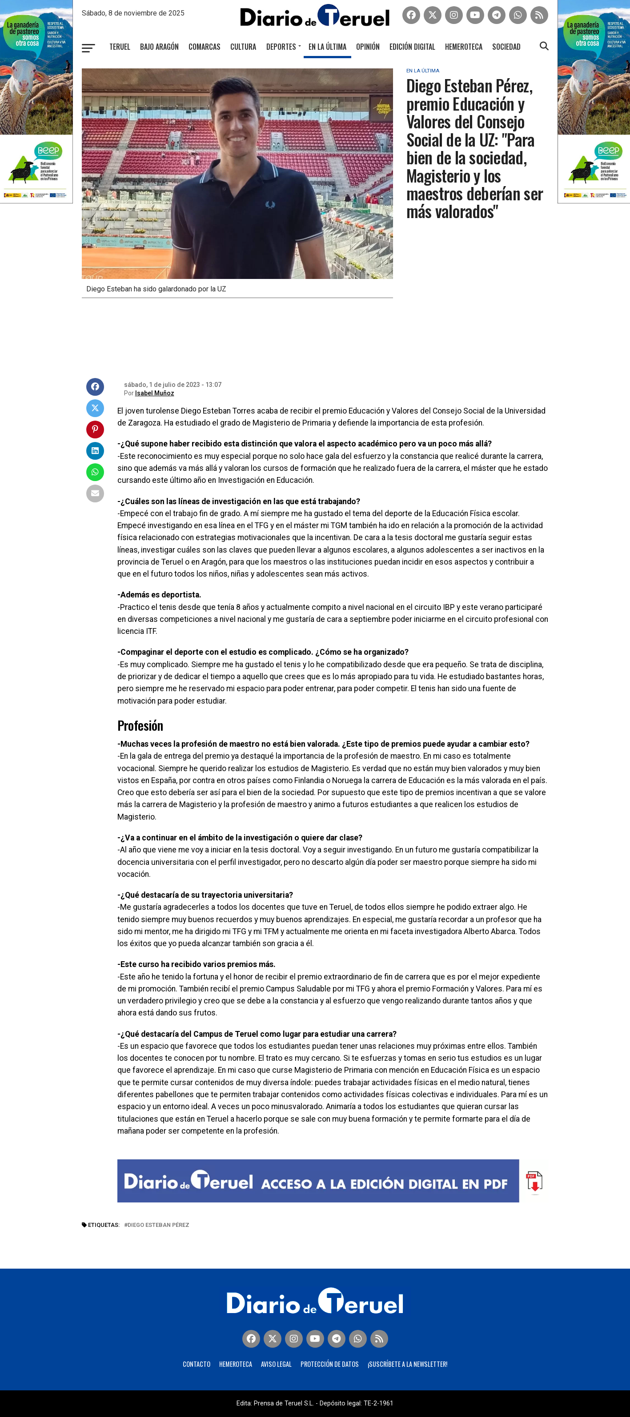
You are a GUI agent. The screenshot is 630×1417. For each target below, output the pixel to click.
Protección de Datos (330, 1364)
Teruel (119, 46)
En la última (327, 46)
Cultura (243, 46)
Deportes (281, 46)
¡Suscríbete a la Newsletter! (407, 1364)
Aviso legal (276, 1364)
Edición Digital (412, 46)
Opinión (368, 46)
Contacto (196, 1364)
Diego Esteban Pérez (158, 1225)
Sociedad (506, 46)
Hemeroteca (463, 46)
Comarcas (205, 46)
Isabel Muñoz (154, 393)
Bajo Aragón (159, 46)
